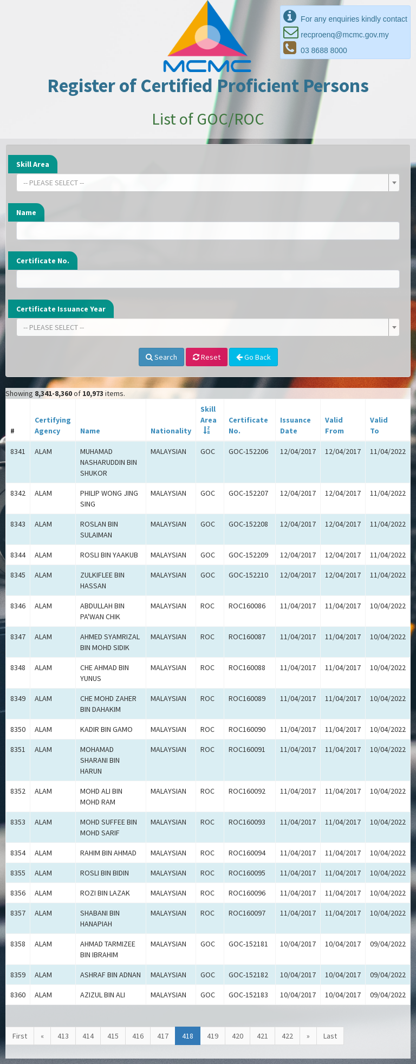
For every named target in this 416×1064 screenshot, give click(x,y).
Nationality (171, 431)
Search (161, 357)
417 (162, 1036)
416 (138, 1036)
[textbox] (204, 182)
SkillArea (208, 414)
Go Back (253, 357)
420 (237, 1036)
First (19, 1036)
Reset (206, 357)
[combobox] (208, 182)
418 (187, 1036)
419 (212, 1036)
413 (63, 1036)
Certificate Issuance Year (61, 309)
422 (287, 1036)
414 (88, 1036)
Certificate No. (42, 260)
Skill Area (32, 164)
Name (26, 212)
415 (113, 1036)
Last (330, 1036)
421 (262, 1036)
